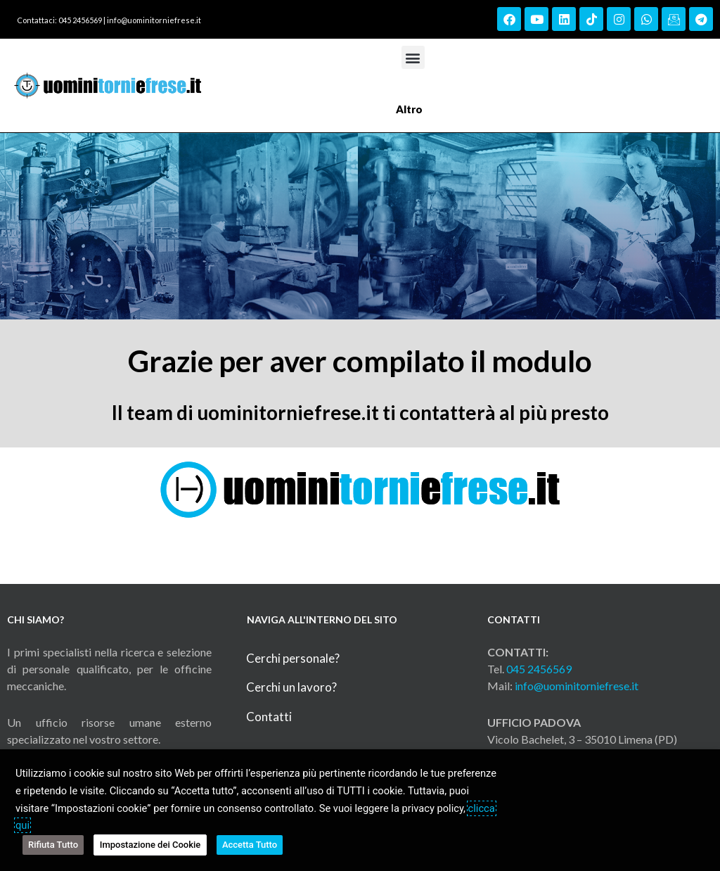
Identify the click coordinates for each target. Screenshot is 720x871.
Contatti (269, 716)
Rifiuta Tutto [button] (53, 844)
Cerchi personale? (293, 658)
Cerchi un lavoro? (291, 687)
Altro (413, 109)
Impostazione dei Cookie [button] (150, 844)
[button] (413, 57)
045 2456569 (539, 668)
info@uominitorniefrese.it (154, 20)
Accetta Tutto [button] (249, 844)
